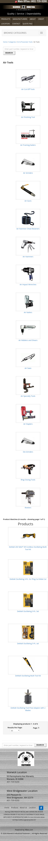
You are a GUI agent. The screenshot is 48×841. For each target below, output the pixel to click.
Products (14, 807)
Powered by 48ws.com (24, 830)
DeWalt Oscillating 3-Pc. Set (28, 611)
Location (32, 807)
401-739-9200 (13, 782)
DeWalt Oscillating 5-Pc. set (28, 643)
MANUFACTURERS (20, 19)
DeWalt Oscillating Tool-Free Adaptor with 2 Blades (28, 709)
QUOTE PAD (27, 23)
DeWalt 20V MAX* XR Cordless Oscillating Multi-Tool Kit (28, 548)
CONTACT (16, 23)
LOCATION (5, 23)
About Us (23, 807)
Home (5, 42)
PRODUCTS (5, 19)
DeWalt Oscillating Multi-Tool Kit (28, 676)
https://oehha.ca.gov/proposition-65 (25, 820)
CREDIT (41, 19)
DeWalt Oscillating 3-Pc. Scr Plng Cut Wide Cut (28, 579)
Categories (12, 42)
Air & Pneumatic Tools (24, 42)
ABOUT (33, 19)
